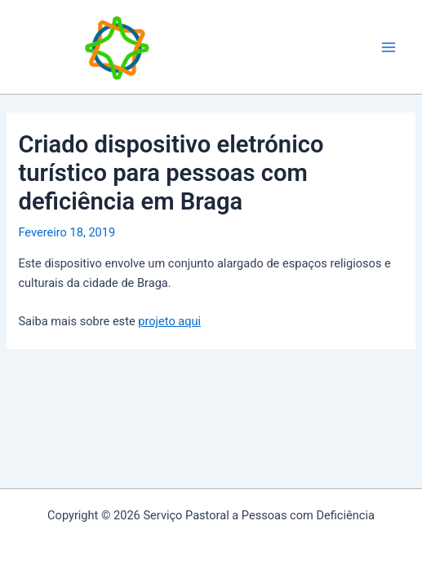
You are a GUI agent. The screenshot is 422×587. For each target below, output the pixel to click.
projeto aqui (169, 321)
